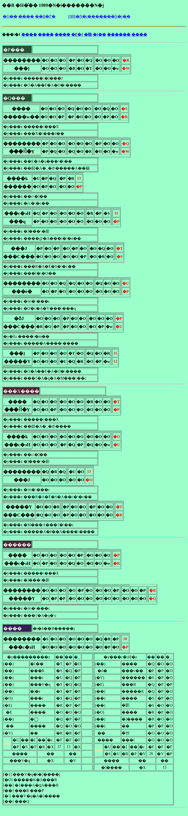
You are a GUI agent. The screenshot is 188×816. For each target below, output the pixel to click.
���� (26, 16)
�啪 (88, 34)
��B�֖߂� (45, 16)
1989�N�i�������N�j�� (99, 16)
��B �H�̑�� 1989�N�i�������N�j (53, 5)
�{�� (99, 34)
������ (118, 34)
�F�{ (77, 34)
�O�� (10, 16)
